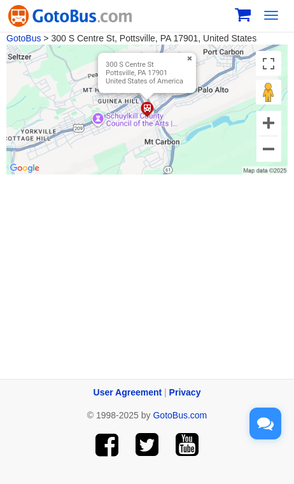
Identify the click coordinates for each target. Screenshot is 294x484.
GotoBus (23, 38)
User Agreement (128, 392)
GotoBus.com (180, 415)
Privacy (185, 392)
